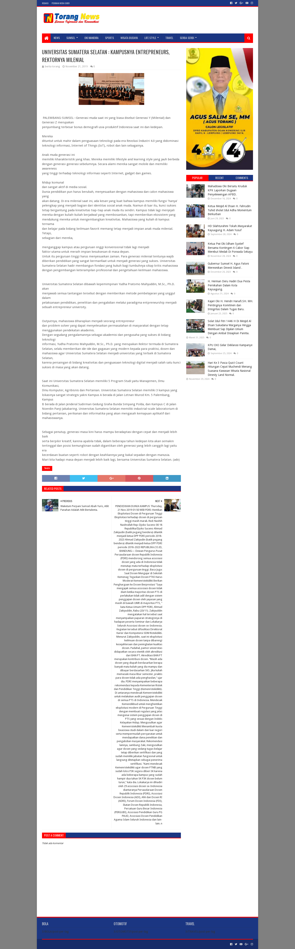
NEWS (57, 38)
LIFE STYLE (150, 38)
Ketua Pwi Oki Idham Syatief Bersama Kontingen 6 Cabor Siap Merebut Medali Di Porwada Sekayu (230, 247)
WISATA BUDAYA (129, 38)
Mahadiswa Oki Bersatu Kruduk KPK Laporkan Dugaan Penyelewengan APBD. (227, 190)
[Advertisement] (219, 410)
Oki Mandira (91, 38)
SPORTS (109, 38)
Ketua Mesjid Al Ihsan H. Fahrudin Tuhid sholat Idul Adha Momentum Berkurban (230, 210)
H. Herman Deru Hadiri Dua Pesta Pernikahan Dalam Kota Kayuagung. (229, 285)
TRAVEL (169, 38)
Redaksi (45, 3)
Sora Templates (65, 944)
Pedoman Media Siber (60, 3)
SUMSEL (70, 38)
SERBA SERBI (187, 38)
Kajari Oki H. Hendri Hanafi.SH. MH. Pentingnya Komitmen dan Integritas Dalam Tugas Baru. (230, 305)
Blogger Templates (88, 944)
